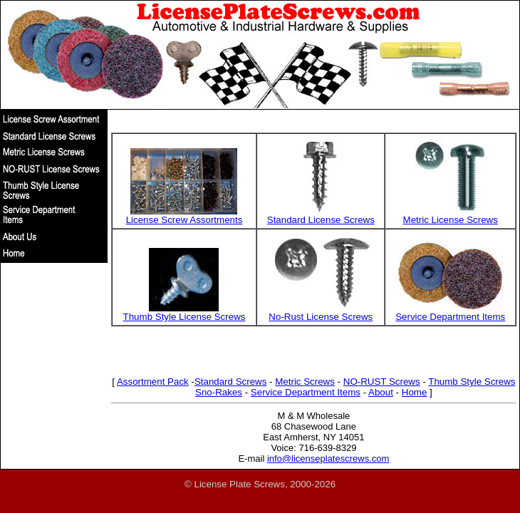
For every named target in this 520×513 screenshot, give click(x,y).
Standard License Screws (321, 219)
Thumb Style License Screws (184, 316)
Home (414, 392)
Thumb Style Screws (471, 381)
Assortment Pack (153, 381)
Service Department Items (450, 316)
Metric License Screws (450, 219)
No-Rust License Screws (321, 316)
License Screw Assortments (184, 219)
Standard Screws (230, 381)
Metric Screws (305, 381)
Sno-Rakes (218, 392)
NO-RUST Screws (381, 381)
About (380, 392)
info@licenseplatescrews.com (328, 458)
